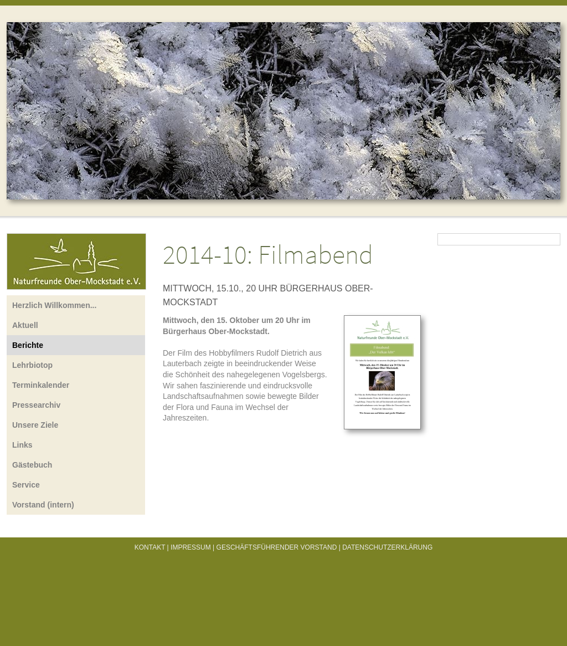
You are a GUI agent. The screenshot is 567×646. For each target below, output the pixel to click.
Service (26, 484)
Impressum (191, 547)
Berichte (27, 345)
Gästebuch (32, 464)
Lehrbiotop (32, 365)
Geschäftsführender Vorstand (277, 547)
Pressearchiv (36, 405)
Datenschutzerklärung (387, 547)
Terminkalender (40, 385)
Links (22, 444)
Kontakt (150, 547)
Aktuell (25, 325)
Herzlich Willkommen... (54, 305)
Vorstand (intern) (43, 504)
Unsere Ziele (35, 425)
